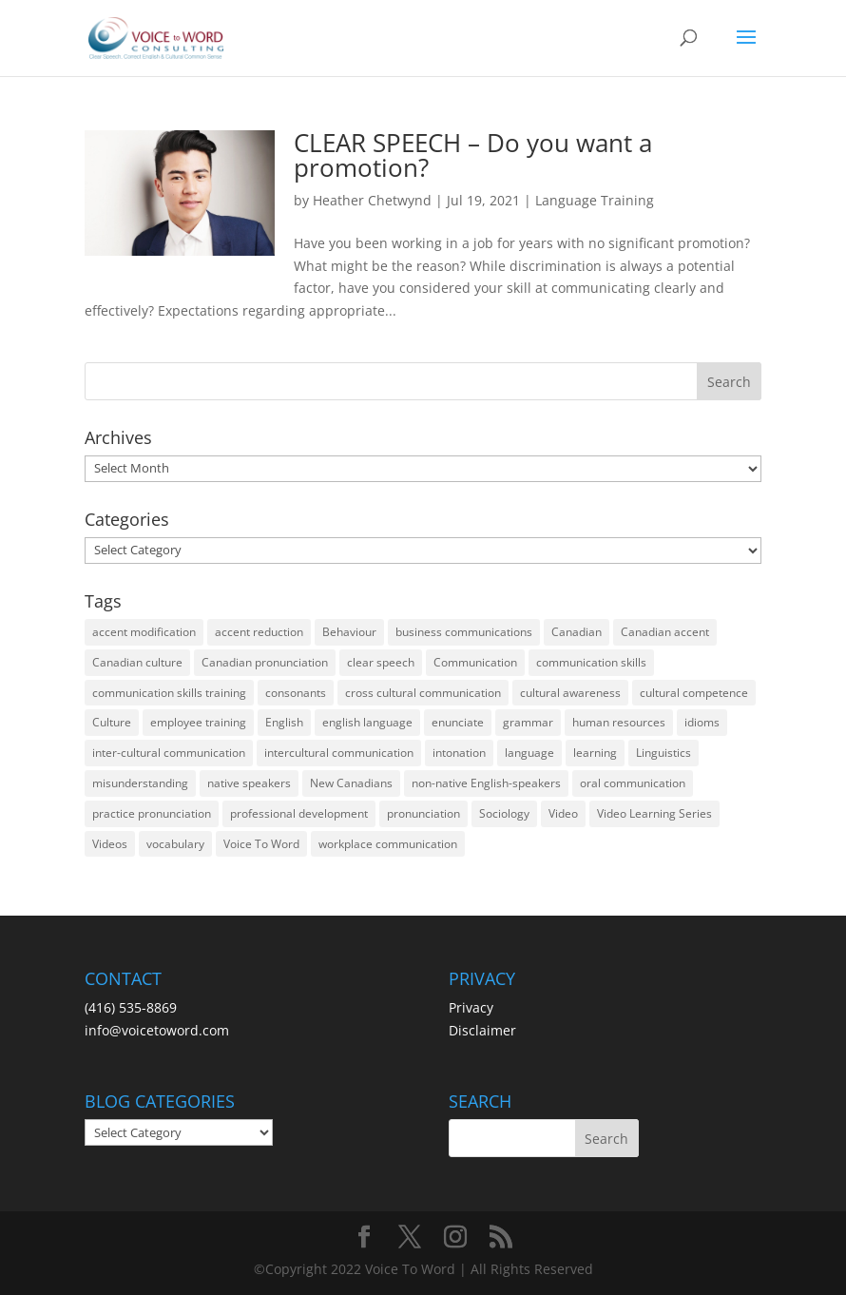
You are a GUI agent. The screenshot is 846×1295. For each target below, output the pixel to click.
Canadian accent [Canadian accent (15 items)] (665, 632)
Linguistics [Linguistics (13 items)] (663, 752)
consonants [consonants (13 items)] (295, 693)
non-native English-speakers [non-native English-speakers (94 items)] (486, 783)
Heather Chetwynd (372, 200)
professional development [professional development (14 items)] (299, 813)
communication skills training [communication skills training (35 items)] (169, 693)
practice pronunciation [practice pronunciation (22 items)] (151, 813)
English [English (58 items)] (284, 722)
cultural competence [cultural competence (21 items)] (694, 693)
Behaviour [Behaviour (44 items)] (349, 632)
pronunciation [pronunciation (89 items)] (423, 813)
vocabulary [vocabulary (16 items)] (175, 844)
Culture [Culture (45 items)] (111, 722)
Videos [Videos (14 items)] (109, 844)
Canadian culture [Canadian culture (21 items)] (137, 662)
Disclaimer (482, 1030)
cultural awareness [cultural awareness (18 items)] (570, 693)
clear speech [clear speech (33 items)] (380, 662)
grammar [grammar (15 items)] (528, 722)
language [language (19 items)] (529, 752)
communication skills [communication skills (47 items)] (591, 662)
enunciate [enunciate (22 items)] (458, 722)
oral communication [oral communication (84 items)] (632, 783)
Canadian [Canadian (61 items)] (576, 632)
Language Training (594, 200)
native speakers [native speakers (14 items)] (249, 783)
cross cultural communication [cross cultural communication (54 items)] (423, 693)
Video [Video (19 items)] (563, 813)
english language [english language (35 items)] (367, 722)
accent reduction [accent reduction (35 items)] (259, 632)
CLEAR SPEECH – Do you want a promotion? (473, 155)
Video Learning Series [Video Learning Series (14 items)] (654, 813)
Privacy (471, 1007)
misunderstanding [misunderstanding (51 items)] (140, 783)
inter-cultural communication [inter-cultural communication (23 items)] (168, 752)
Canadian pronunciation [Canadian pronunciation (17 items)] (265, 662)
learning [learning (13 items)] (595, 752)
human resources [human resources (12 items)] (618, 722)
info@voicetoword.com (157, 1030)
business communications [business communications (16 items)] (463, 632)
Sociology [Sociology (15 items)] (504, 813)
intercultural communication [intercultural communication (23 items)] (338, 752)
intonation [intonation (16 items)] (459, 752)
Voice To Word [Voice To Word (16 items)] (261, 844)
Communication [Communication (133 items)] (475, 662)
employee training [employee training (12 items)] (198, 722)
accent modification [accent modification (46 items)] (144, 632)
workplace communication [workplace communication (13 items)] (387, 844)
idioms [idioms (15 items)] (702, 722)
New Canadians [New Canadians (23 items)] (351, 783)
